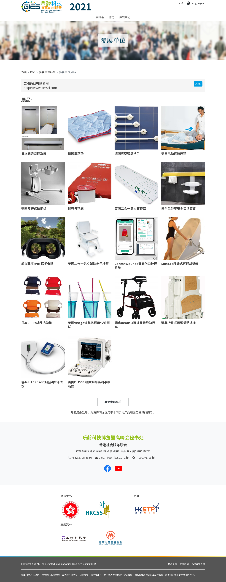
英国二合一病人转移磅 (130, 208)
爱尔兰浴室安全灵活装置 (178, 208)
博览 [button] (111, 17)
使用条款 (172, 563)
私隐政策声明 (198, 563)
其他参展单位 (113, 402)
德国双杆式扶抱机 (33, 208)
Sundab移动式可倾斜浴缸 (180, 264)
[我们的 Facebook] (107, 468)
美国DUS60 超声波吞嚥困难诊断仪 (89, 384)
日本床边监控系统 (33, 153)
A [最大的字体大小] (182, 3)
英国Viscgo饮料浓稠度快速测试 (89, 325)
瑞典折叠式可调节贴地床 (178, 323)
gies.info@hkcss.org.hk (114, 457)
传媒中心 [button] (124, 17)
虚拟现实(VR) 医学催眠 (37, 264)
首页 (24, 72)
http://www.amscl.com (40, 88)
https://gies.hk (145, 457)
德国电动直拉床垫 (173, 153)
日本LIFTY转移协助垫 (36, 323)
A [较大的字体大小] (179, 3)
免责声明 (184, 563)
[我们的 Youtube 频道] (118, 468)
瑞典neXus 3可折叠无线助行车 (135, 325)
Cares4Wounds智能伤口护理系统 (136, 266)
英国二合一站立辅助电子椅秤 (88, 264)
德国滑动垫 (76, 153)
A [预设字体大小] (176, 3)
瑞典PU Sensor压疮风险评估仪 (42, 384)
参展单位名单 (47, 72)
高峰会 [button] (100, 17)
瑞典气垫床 (76, 208)
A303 (198, 84)
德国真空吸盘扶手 (127, 153)
